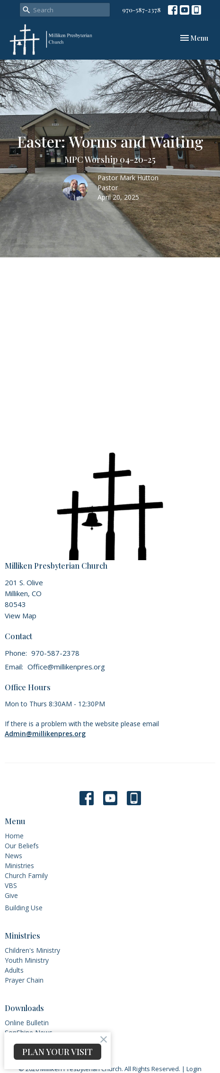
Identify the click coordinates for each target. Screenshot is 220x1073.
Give (11, 895)
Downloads (24, 1008)
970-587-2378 (141, 10)
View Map (20, 615)
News (13, 855)
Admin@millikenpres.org (45, 733)
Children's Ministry (32, 950)
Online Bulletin (27, 1022)
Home (14, 835)
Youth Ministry (27, 960)
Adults (14, 970)
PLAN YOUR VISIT (57, 1051)
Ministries (19, 865)
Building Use (24, 907)
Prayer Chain (24, 980)
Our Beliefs (22, 845)
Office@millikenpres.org (66, 666)
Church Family (26, 875)
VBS (11, 885)
